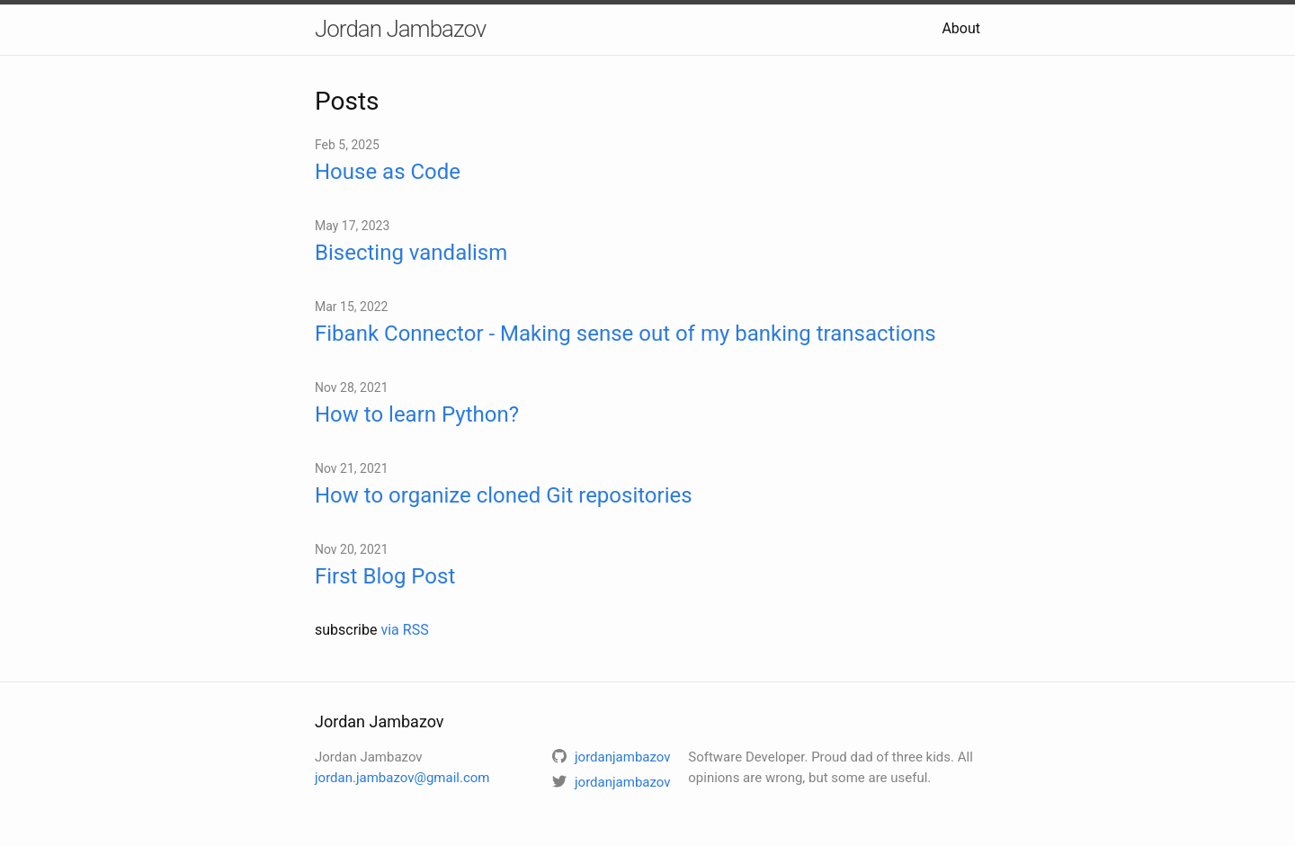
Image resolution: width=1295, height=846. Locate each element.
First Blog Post (385, 576)
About (961, 28)
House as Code (387, 171)
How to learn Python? (417, 414)
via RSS (404, 629)
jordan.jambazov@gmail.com (402, 778)
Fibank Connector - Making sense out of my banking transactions (625, 333)
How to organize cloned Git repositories (503, 495)
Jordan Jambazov (400, 28)
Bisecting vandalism (411, 252)
